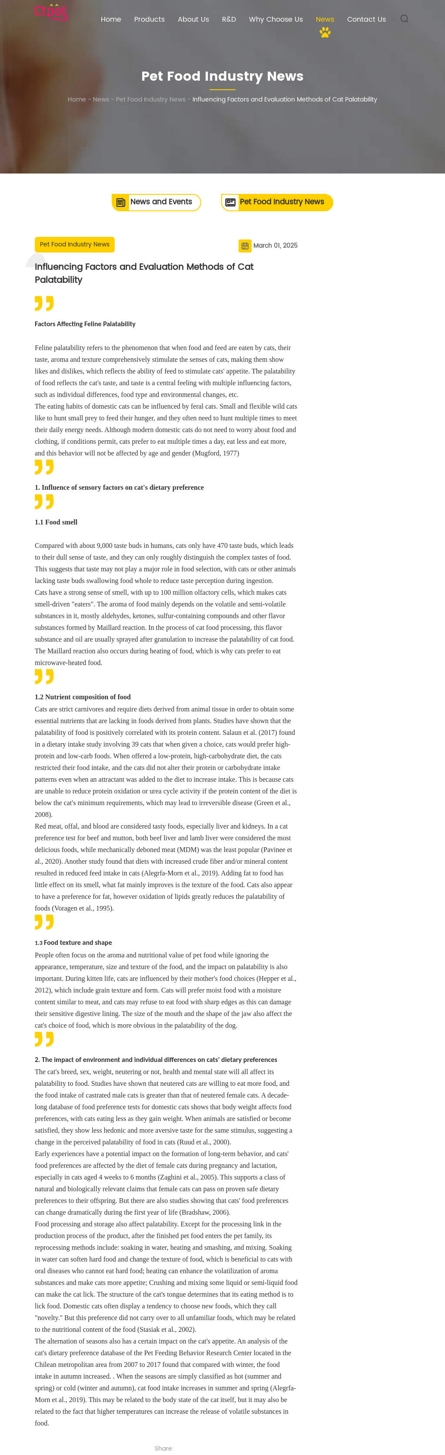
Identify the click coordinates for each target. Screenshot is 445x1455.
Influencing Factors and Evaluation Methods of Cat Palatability (285, 100)
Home (111, 19)
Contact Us (366, 19)
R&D (229, 19)
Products (149, 19)
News (325, 19)
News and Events (145, 203)
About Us (193, 19)
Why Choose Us (276, 19)
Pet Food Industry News (151, 100)
